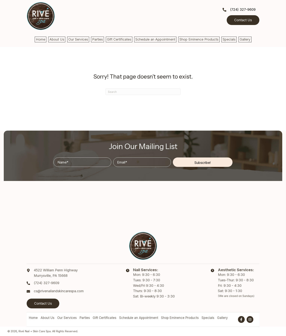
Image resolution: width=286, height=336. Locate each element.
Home (33, 317)
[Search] (143, 92)
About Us (47, 317)
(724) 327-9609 (243, 9)
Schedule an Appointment (138, 317)
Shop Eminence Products (180, 317)
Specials (208, 317)
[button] (203, 162)
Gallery (222, 317)
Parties (85, 317)
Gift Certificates (104, 317)
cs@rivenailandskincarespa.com (59, 291)
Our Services (67, 317)
